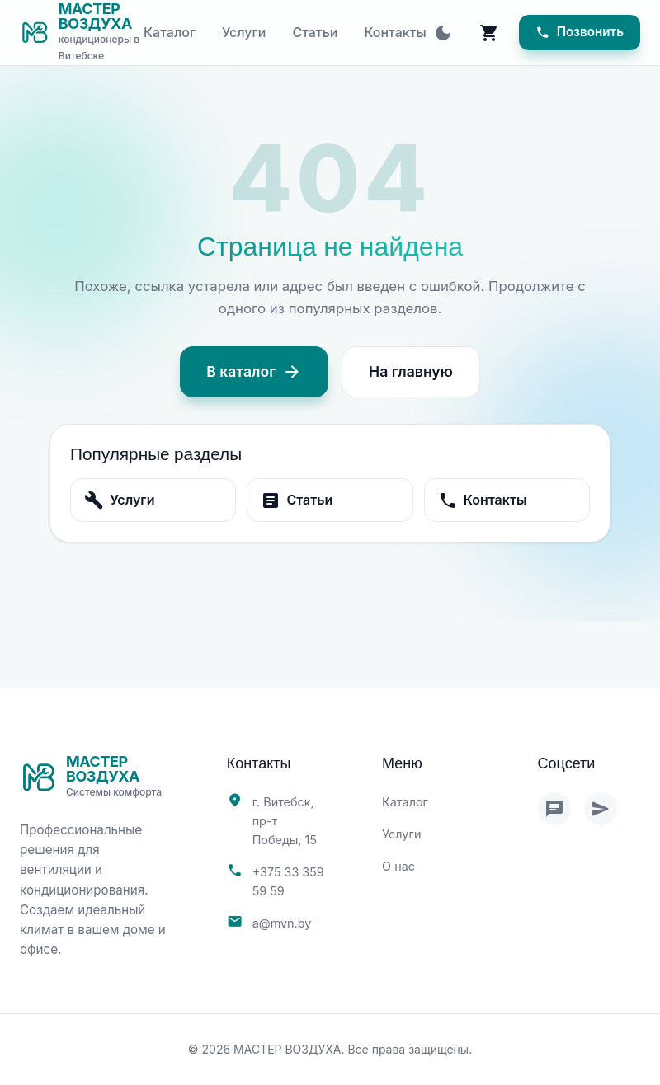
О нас (398, 866)
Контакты (396, 32)
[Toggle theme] (443, 32)
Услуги (244, 32)
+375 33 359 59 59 (288, 881)
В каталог (254, 372)
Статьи (314, 32)
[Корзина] (489, 32)
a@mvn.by (282, 923)
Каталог (170, 32)
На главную (411, 371)
